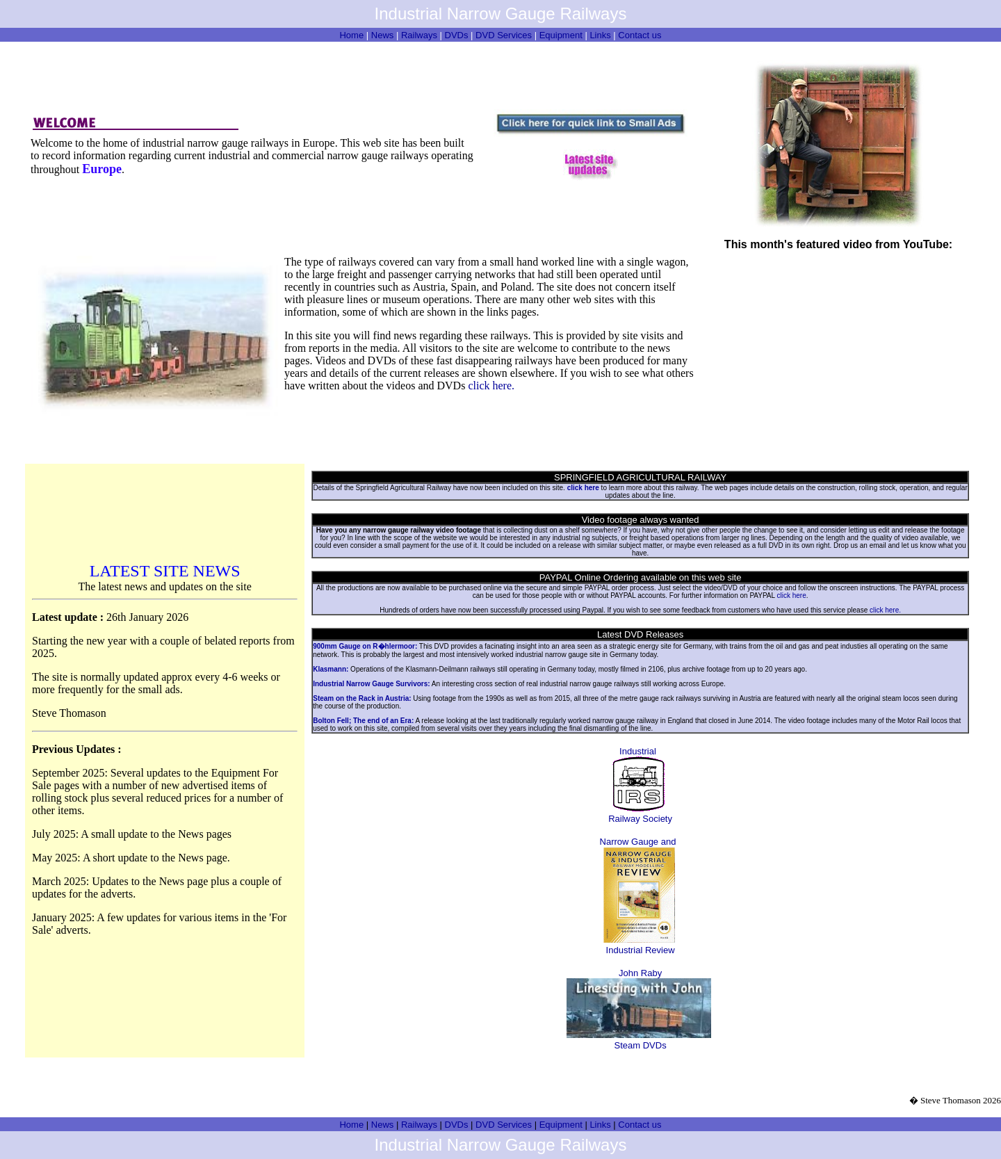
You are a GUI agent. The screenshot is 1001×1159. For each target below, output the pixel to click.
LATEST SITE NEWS (165, 571)
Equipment (561, 35)
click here (791, 595)
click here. (491, 385)
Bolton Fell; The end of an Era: (363, 720)
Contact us (639, 35)
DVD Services (503, 35)
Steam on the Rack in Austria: (362, 698)
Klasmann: (330, 669)
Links (599, 35)
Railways (419, 35)
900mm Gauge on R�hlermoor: (365, 646)
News (382, 35)
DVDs (457, 35)
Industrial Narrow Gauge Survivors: (371, 684)
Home (351, 35)
